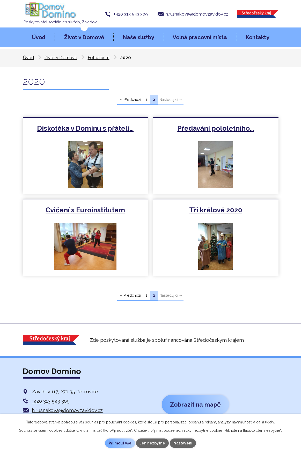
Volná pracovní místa (200, 37)
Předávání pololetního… (215, 128)
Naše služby (138, 37)
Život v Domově (84, 37)
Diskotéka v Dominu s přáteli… (85, 128)
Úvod (39, 37)
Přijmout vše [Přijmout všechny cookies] (120, 443)
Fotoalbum (98, 57)
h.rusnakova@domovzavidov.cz (197, 14)
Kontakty (257, 37)
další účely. (265, 422)
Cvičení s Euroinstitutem (85, 211)
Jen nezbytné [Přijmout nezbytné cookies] (152, 443)
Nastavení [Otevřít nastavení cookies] (182, 443)
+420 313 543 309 (131, 14)
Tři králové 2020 (216, 211)
